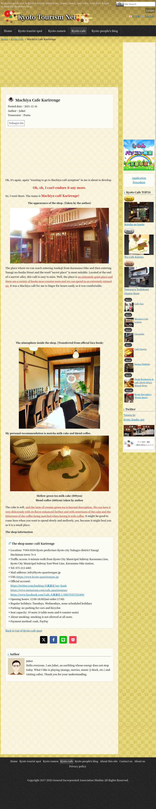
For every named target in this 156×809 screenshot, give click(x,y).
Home (8, 31)
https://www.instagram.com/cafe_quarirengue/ (39, 590)
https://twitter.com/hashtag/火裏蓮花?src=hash (39, 585)
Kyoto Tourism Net (47, 16)
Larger (150, 10)
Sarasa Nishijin (142, 364)
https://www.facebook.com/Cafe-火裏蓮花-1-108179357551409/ (47, 594)
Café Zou (138, 303)
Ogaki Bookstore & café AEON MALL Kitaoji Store (144, 382)
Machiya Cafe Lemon (141, 320)
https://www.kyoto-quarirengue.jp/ (38, 577)
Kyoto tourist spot (30, 31)
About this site (109, 761)
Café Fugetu (140, 349)
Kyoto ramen (57, 31)
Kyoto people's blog (105, 31)
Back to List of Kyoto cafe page (23, 630)
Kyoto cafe (79, 31)
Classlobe (139, 333)
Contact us (125, 761)
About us (139, 761)
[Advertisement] (59, 64)
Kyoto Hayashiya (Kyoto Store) (143, 396)
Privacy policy (77, 766)
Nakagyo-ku (16, 123)
